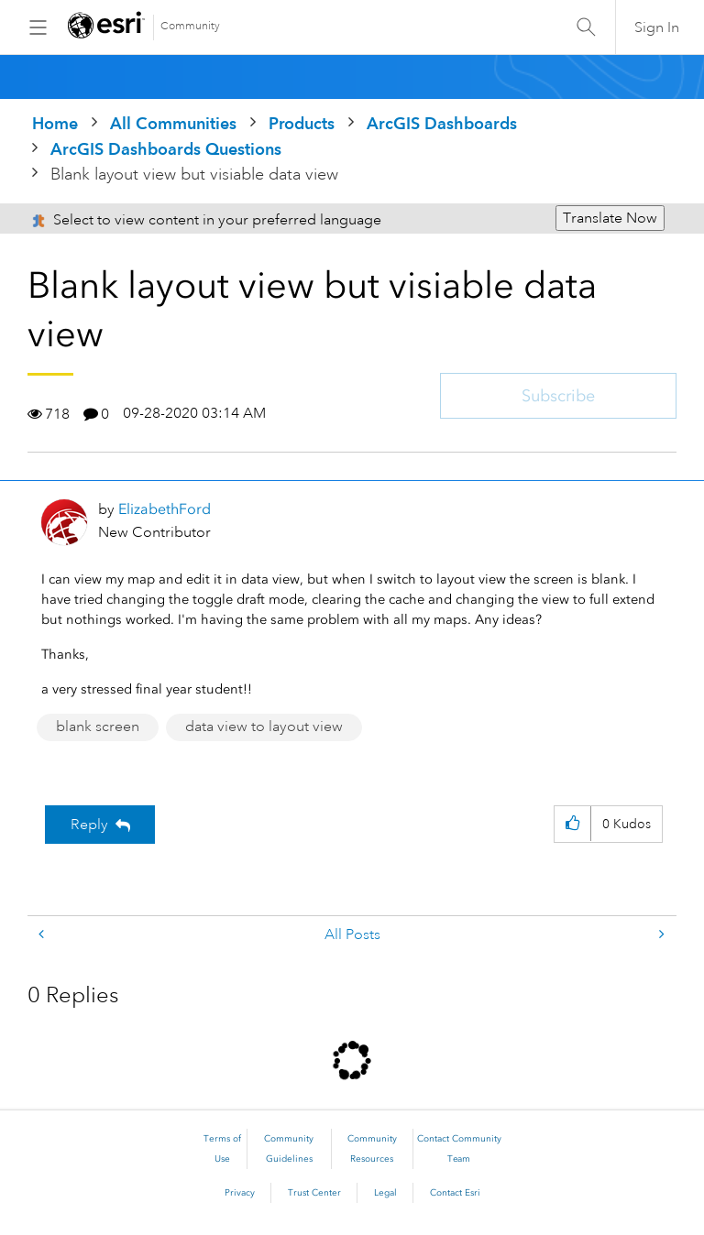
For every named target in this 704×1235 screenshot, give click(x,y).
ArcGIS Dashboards (442, 123)
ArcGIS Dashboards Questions (165, 148)
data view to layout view (264, 726)
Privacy (240, 1192)
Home (55, 123)
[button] (572, 824)
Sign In (656, 27)
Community (190, 26)
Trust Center (314, 1192)
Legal (385, 1192)
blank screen (97, 726)
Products (302, 123)
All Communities (173, 123)
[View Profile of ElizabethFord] (164, 509)
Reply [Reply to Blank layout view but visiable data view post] (89, 824)
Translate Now (610, 218)
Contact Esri (455, 1192)
